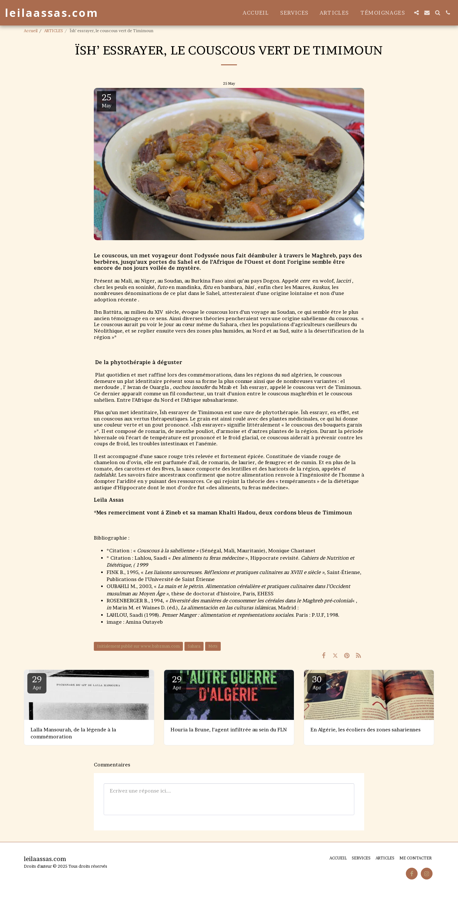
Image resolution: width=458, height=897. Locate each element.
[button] (416, 12)
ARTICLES (53, 30)
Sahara (194, 646)
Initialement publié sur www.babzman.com (138, 646)
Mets (213, 646)
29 (36, 682)
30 (316, 682)
